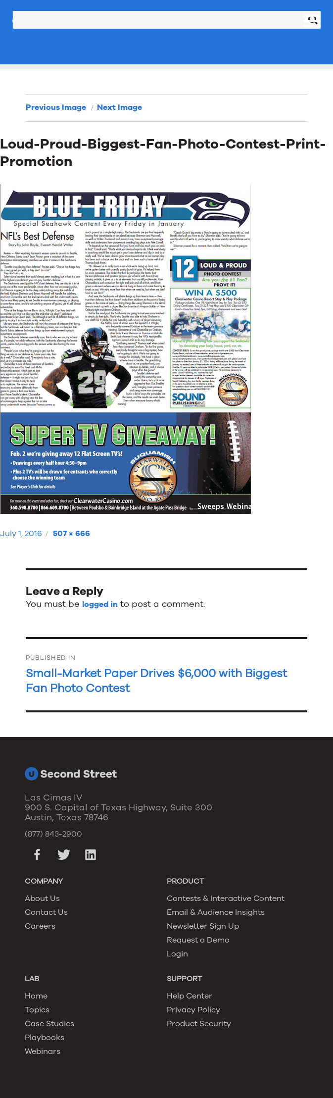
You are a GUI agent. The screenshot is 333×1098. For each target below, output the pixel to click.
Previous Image (56, 107)
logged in (100, 604)
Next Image (119, 107)
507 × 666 (71, 533)
